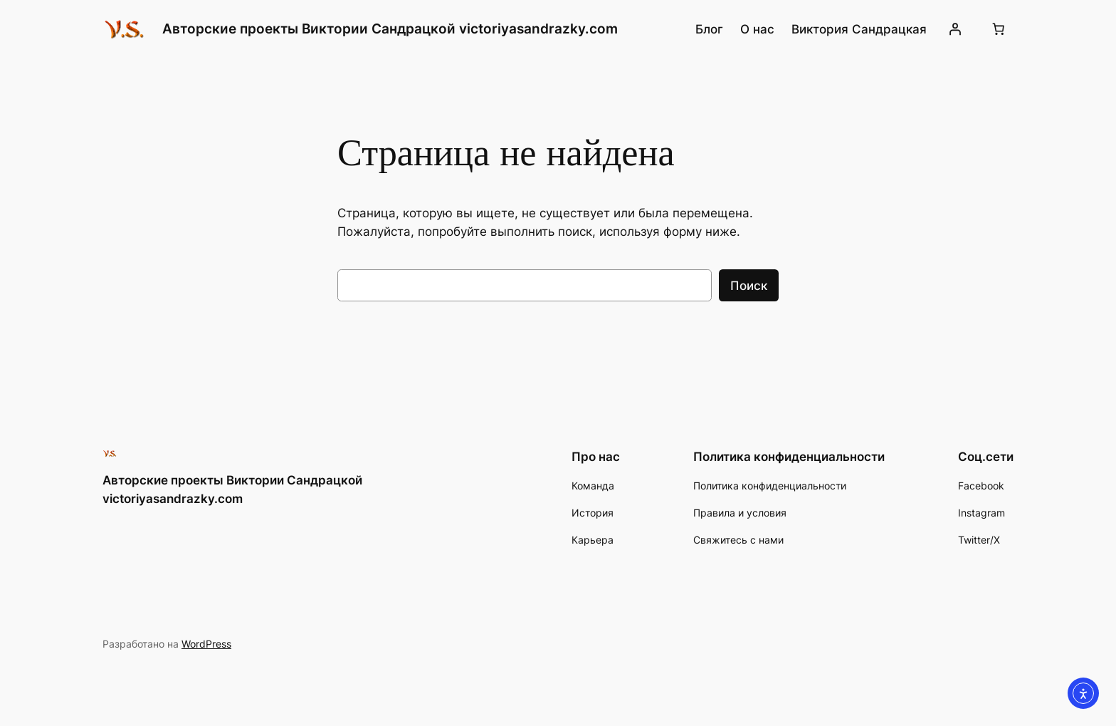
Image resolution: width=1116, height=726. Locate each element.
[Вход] (955, 29)
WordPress (206, 644)
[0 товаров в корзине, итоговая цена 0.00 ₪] (999, 29)
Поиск (748, 286)
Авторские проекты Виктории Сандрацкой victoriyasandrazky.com (390, 28)
